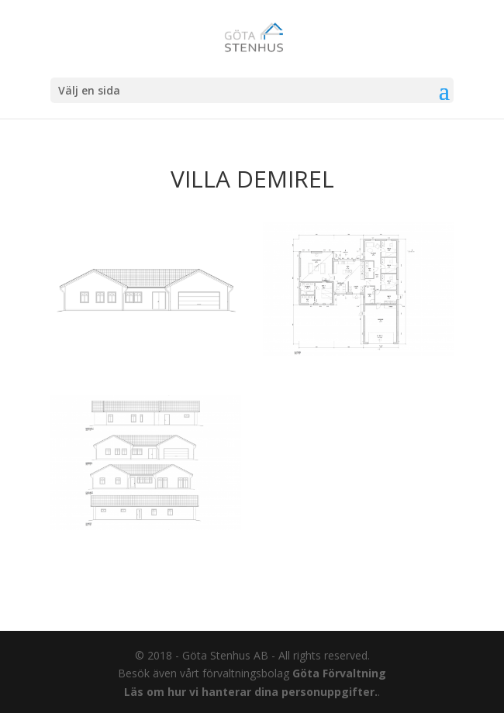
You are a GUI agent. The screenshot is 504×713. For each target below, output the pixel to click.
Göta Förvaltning (339, 673)
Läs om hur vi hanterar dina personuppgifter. (251, 691)
